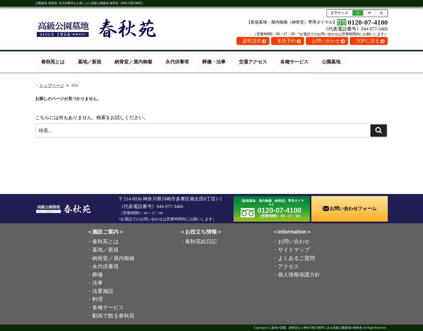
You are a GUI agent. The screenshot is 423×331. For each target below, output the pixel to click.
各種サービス (294, 61)
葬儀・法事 (214, 61)
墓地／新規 (89, 61)
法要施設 (102, 291)
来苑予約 (286, 40)
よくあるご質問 (296, 258)
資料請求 (251, 40)
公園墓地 (331, 61)
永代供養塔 (177, 61)
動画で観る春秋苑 (113, 316)
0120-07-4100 (368, 22)
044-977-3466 (374, 28)
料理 (97, 299)
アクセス (288, 266)
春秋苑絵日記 (201, 241)
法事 (97, 283)
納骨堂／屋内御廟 (133, 61)
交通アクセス (253, 61)
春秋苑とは (53, 61)
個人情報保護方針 (299, 275)
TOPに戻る (368, 40)
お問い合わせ (326, 40)
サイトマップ (294, 250)
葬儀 (97, 275)
